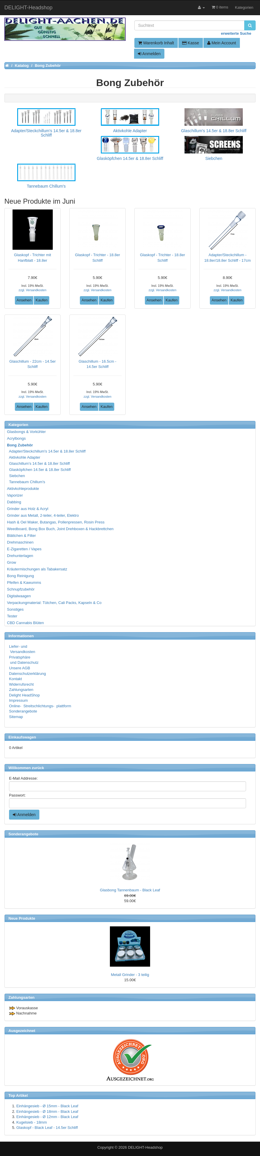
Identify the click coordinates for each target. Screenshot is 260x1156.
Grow (11, 562)
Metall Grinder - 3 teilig (130, 974)
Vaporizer (15, 495)
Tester (12, 616)
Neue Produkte (21, 918)
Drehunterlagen (20, 555)
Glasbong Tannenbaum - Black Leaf (130, 890)
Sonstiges (15, 609)
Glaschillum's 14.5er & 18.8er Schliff (39, 463)
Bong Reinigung (20, 576)
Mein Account (221, 43)
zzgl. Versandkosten (32, 290)
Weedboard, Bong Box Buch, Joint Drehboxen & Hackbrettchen (60, 529)
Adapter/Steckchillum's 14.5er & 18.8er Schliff (47, 451)
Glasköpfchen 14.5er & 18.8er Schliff (39, 469)
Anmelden (149, 53)
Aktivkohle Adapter (24, 457)
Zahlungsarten (21, 689)
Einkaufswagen (22, 737)
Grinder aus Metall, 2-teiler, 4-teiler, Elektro (43, 515)
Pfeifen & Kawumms (24, 582)
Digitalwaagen (19, 596)
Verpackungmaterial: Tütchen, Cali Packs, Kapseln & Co (54, 602)
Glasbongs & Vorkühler (26, 431)
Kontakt (15, 679)
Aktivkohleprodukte (23, 488)
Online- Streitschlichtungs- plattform (40, 706)
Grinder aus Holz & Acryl (27, 509)
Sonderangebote (23, 711)
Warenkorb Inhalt (156, 43)
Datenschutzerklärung (27, 673)
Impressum (18, 700)
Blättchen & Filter (21, 535)
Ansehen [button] (24, 300)
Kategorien (244, 7)
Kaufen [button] (42, 300)
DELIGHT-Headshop (145, 1147)
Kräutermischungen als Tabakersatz (37, 569)
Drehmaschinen (20, 542)
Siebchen (16, 476)
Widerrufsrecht (21, 684)
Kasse (190, 43)
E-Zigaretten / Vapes (24, 549)
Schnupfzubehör (21, 589)
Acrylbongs (16, 438)
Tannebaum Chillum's (26, 482)
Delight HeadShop (24, 695)
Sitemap (16, 717)
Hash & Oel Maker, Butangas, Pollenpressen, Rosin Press (56, 522)
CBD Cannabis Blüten (25, 623)
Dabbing (14, 502)
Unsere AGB (19, 668)
